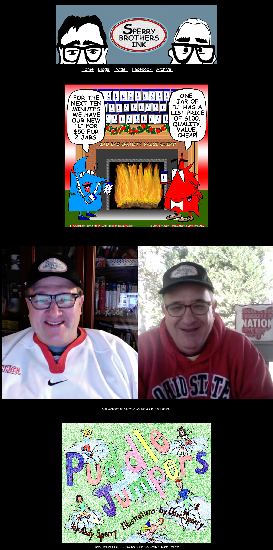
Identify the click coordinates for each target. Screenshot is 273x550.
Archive (164, 69)
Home (88, 69)
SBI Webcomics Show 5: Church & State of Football (136, 408)
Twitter (121, 69)
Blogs (104, 69)
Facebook (142, 69)
